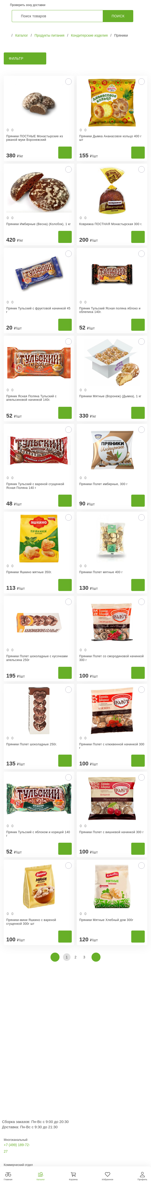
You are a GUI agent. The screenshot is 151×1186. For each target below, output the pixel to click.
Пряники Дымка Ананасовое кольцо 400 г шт (110, 138)
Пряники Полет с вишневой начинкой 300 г (111, 832)
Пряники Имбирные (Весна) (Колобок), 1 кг (38, 224)
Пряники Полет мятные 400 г (101, 572)
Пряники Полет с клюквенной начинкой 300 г (111, 746)
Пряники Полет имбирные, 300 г (103, 484)
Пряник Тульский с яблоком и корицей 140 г (38, 833)
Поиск (118, 16)
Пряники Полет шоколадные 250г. (31, 744)
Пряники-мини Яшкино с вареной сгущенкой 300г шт (31, 921)
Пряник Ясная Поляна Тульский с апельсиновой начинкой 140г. (31, 398)
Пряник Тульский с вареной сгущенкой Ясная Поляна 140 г (35, 485)
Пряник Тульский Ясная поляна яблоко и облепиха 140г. (109, 310)
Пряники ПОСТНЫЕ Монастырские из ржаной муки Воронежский (34, 138)
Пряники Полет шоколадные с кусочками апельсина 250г (37, 658)
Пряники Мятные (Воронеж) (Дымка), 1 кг (110, 396)
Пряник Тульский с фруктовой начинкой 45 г (38, 310)
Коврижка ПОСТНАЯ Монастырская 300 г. (110, 224)
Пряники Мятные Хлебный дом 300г (106, 920)
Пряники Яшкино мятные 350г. (29, 572)
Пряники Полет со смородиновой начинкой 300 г (111, 658)
